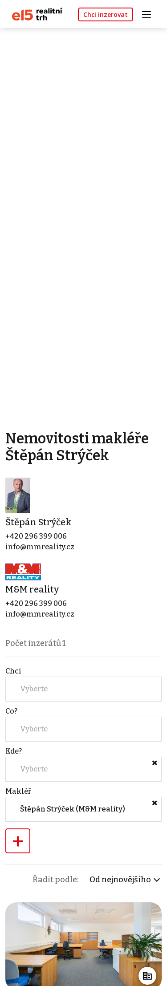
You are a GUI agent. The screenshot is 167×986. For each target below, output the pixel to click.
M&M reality (32, 589)
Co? (11, 711)
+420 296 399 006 (36, 536)
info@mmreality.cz (39, 547)
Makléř (18, 791)
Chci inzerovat (105, 14)
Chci (13, 671)
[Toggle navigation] (149, 13)
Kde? (13, 751)
